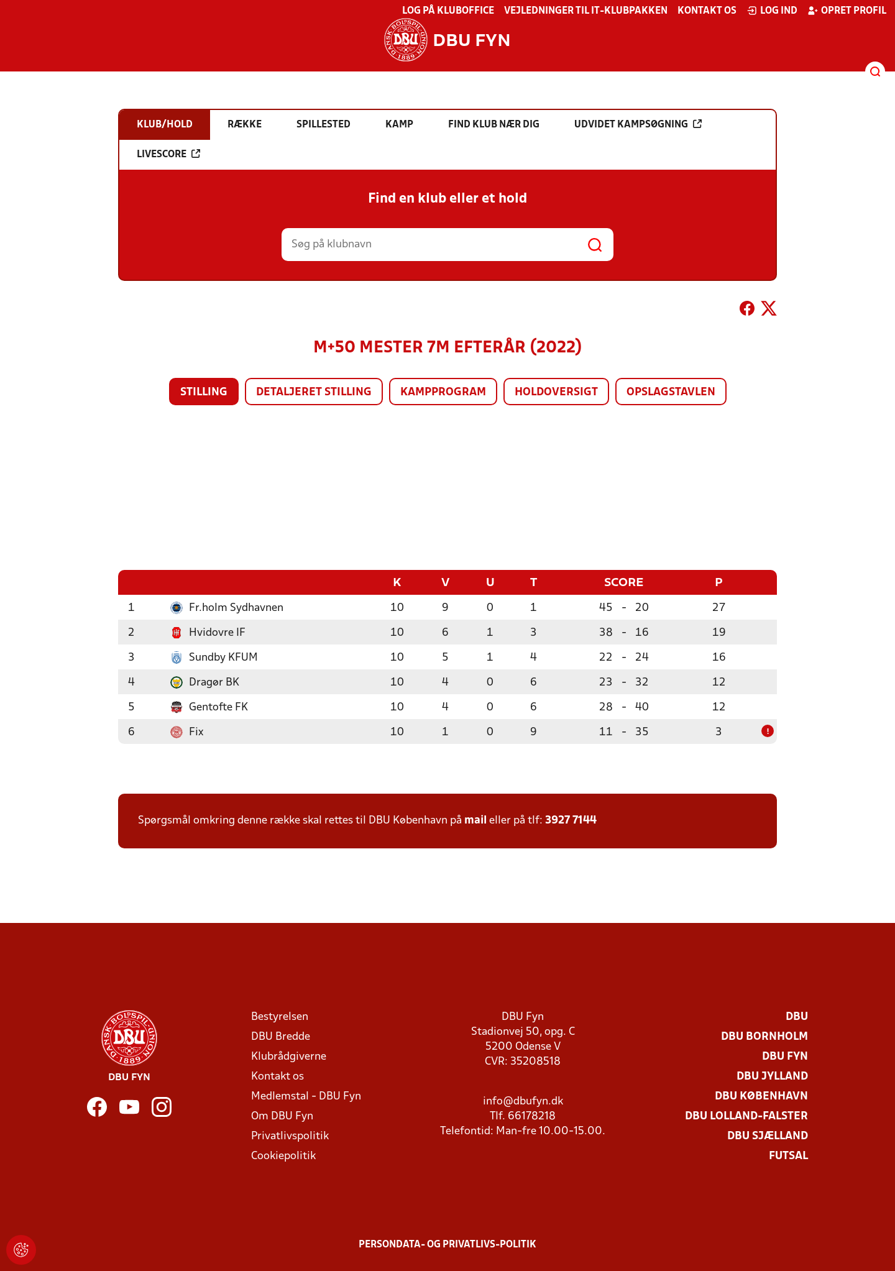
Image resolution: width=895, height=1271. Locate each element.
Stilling (203, 392)
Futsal (788, 1155)
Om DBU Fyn (282, 1116)
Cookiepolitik (283, 1155)
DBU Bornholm (764, 1036)
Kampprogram (443, 392)
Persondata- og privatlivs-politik (447, 1244)
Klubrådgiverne (288, 1056)
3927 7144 (571, 820)
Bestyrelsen (279, 1016)
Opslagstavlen (670, 392)
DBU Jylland (772, 1076)
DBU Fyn (785, 1056)
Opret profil (846, 10)
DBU (797, 1016)
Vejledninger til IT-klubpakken (586, 11)
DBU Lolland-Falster (746, 1116)
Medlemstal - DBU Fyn (306, 1096)
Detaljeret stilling (314, 392)
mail (475, 820)
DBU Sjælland (767, 1136)
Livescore (168, 154)
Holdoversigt (556, 392)
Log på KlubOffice (448, 11)
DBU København (761, 1096)
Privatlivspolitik (290, 1136)
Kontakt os (707, 11)
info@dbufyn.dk (523, 1101)
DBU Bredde (280, 1036)
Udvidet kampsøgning (638, 124)
